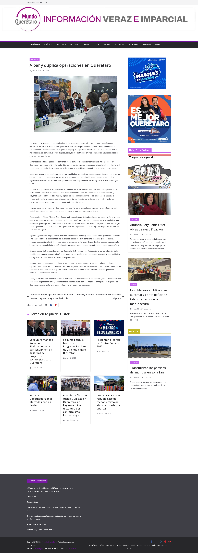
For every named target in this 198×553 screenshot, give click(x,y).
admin (47, 71)
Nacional (119, 44)
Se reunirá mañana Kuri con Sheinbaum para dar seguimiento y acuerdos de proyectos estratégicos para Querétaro (41, 351)
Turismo (86, 44)
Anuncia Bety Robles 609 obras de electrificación (147, 227)
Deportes (146, 44)
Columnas (133, 44)
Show (157, 44)
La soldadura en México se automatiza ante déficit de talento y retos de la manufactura (148, 297)
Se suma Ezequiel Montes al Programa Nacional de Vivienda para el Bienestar (75, 346)
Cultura (74, 44)
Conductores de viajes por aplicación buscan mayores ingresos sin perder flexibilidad (50, 296)
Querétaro (34, 44)
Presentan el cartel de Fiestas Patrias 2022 (108, 343)
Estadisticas (32, 502)
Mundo (107, 44)
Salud (97, 44)
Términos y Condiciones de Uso (41, 529)
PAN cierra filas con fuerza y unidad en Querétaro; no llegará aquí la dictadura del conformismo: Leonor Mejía (75, 405)
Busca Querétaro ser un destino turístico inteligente (100, 296)
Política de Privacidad (36, 524)
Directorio (31, 496)
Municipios (61, 44)
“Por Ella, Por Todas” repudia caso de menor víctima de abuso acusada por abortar (109, 402)
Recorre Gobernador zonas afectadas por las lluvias (41, 400)
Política (48, 44)
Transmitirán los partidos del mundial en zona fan (148, 370)
